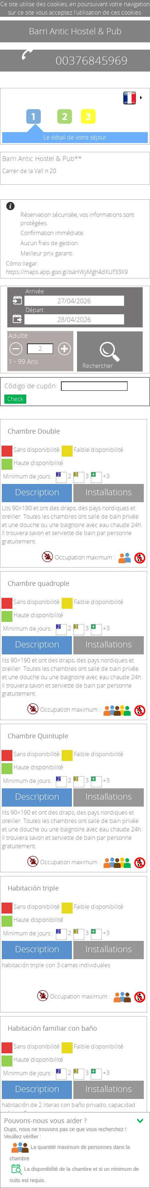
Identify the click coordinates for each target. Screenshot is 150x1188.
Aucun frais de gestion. (49, 243)
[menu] (132, 98)
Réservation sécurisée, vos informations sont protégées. (77, 219)
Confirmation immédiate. (52, 233)
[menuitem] (132, 98)
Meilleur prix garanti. (47, 253)
